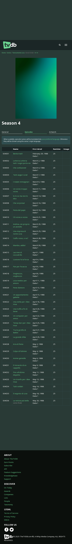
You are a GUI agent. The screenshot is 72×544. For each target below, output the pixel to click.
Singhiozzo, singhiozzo (18, 274)
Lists (6, 498)
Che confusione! (19, 168)
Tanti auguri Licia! (20, 175)
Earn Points (9, 462)
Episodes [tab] (29, 132)
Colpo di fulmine (20, 351)
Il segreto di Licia (20, 393)
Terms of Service (11, 513)
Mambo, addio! (19, 245)
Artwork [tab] (52, 132)
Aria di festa (18, 344)
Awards (7, 491)
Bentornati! (17, 153)
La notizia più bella (21, 400)
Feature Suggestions (12, 472)
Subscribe (8, 465)
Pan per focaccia (20, 266)
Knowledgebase (10, 475)
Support (7, 479)
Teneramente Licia (18, 53)
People (7, 501)
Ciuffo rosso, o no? (20, 238)
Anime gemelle (19, 358)
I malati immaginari (21, 182)
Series (9, 53)
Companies (8, 494)
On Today (8, 487)
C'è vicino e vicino (20, 217)
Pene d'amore (19, 287)
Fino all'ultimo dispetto (19, 373)
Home (4, 53)
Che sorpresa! (19, 203)
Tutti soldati (18, 386)
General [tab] (5, 132)
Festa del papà (19, 210)
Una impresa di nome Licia (19, 232)
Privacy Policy (9, 516)
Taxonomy (8, 504)
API (5, 469)
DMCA (6, 520)
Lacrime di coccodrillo (17, 253)
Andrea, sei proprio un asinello (21, 225)
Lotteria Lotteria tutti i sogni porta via (21, 161)
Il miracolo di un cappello (19, 366)
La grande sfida (19, 337)
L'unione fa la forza (21, 259)
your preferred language (50, 139)
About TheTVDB (11, 459)
